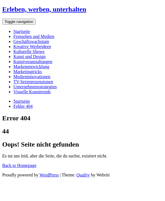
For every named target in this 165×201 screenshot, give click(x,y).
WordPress (49, 175)
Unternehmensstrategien (35, 86)
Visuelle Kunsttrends (32, 91)
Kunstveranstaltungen (32, 61)
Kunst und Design (29, 56)
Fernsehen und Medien (33, 36)
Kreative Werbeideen (32, 46)
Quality (83, 175)
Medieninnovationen (31, 76)
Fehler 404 (23, 106)
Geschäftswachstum (31, 41)
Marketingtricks (27, 71)
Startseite (21, 31)
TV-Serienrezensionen (33, 81)
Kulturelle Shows (29, 51)
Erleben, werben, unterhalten (44, 9)
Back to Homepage (19, 165)
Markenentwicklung (31, 66)
